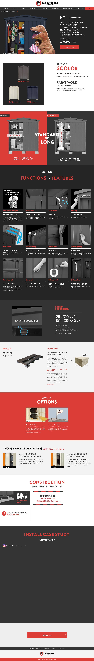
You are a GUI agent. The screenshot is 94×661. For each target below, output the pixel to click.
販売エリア (15, 8)
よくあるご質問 (55, 8)
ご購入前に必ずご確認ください (70, 8)
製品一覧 (6, 8)
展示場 (23, 8)
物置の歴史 (45, 8)
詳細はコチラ (50, 384)
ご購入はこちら (47, 635)
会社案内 (54, 648)
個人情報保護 (46, 648)
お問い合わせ (61, 648)
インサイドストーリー (34, 8)
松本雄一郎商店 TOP (6, 11)
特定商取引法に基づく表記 (35, 648)
